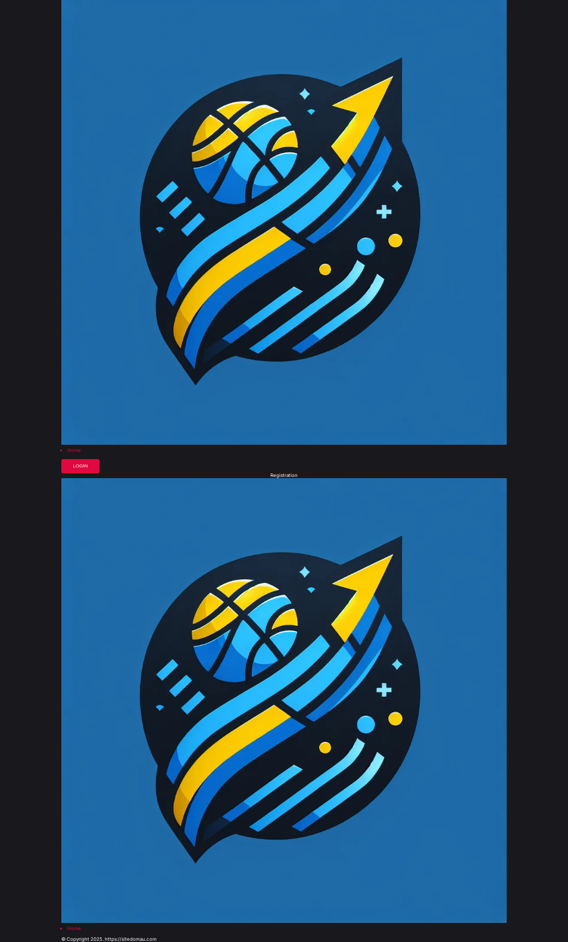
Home (74, 450)
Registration (284, 475)
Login (80, 466)
